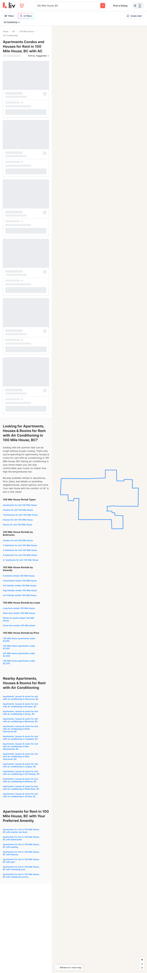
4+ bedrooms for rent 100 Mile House (20, 560)
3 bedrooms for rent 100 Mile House (20, 555)
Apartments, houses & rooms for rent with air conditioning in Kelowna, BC (20, 780)
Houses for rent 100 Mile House (18, 519)
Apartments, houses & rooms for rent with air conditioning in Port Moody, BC (21, 772)
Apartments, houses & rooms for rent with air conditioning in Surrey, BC (20, 712)
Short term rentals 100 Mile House (19, 613)
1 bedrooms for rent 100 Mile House (20, 545)
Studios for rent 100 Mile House (18, 540)
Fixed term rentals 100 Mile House (19, 625)
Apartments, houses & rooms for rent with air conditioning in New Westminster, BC (20, 746)
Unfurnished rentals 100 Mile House (20, 580)
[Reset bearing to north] (142, 968)
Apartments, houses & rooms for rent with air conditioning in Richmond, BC (20, 720)
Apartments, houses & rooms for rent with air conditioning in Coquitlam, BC (20, 737)
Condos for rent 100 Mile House (18, 510)
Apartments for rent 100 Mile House (20, 505)
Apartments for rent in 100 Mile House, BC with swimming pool (21, 868)
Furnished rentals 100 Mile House (19, 575)
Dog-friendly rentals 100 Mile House (20, 590)
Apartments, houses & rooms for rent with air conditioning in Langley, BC (20, 765)
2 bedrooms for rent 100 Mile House (20, 550)
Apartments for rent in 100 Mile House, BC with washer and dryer (21, 830)
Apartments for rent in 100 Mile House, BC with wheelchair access (21, 875)
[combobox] (37, 5)
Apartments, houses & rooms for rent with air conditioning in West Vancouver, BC (20, 756)
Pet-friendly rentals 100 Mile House (19, 585)
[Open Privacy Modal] (22, 5)
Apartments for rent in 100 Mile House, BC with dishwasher (21, 838)
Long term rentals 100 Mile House (19, 608)
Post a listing (120, 5)
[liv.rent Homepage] (9, 5)
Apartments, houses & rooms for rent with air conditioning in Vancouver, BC (20, 697)
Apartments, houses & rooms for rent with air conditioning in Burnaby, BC (20, 705)
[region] (99, 499)
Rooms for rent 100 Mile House (17, 524)
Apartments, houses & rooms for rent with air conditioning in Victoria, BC (20, 795)
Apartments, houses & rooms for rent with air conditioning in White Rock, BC (21, 787)
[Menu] (138, 5)
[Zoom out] (142, 964)
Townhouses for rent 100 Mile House (20, 515)
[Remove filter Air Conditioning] (18, 22)
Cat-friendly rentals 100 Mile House (19, 595)
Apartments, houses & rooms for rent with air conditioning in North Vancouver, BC (20, 729)
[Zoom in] (142, 960)
